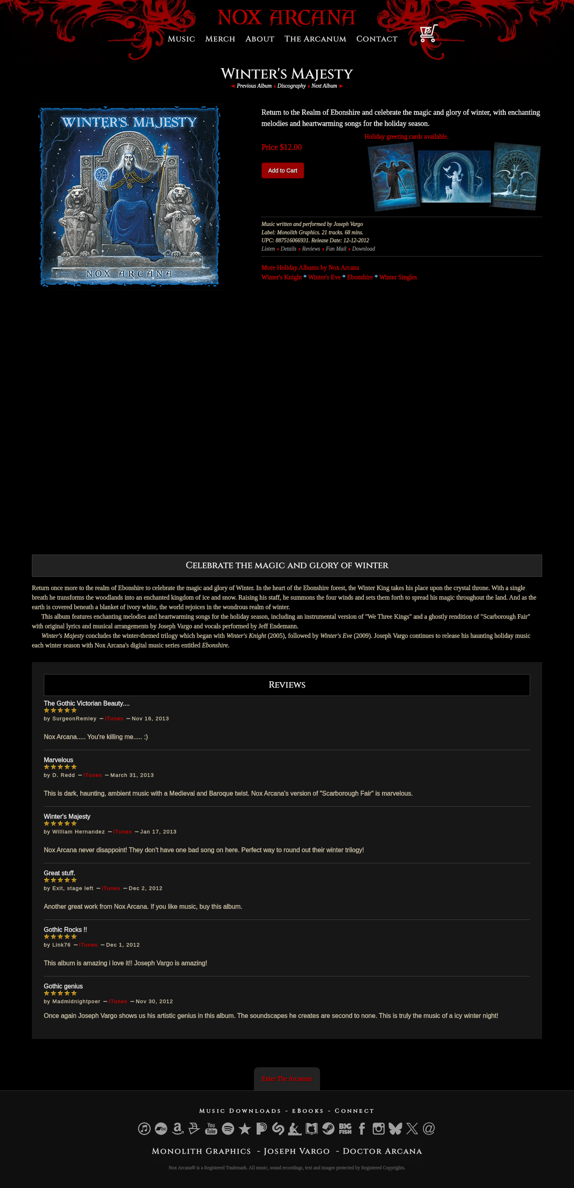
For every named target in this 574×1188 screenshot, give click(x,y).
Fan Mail (336, 249)
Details (289, 249)
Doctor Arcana (383, 1150)
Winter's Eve (324, 277)
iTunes (114, 718)
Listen (268, 249)
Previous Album (254, 86)
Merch (220, 38)
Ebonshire (360, 277)
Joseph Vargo (297, 1150)
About (260, 38)
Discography (291, 86)
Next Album (324, 86)
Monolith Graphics (202, 1150)
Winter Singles (398, 277)
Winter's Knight (281, 277)
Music (181, 38)
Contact (377, 38)
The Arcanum (315, 38)
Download (363, 249)
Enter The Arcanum (287, 1078)
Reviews (311, 249)
